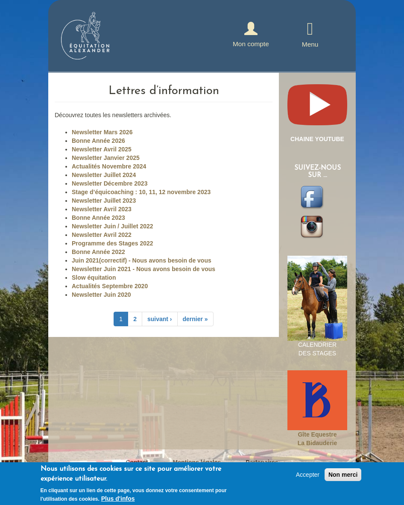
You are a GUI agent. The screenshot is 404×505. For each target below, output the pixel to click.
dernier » (195, 319)
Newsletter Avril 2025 (102, 149)
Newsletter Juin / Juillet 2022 (112, 226)
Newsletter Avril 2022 (102, 234)
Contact (137, 462)
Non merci (342, 476)
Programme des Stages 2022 (112, 243)
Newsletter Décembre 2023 (109, 183)
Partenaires (262, 462)
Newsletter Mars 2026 (102, 132)
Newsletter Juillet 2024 (104, 174)
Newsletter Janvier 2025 (106, 157)
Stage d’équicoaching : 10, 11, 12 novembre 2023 (141, 192)
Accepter (307, 476)
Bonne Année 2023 (98, 217)
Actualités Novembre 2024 (109, 166)
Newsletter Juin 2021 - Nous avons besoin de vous (143, 269)
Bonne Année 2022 (98, 251)
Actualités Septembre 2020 (110, 286)
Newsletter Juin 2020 (101, 294)
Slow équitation (94, 277)
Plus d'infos (118, 500)
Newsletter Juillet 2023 (104, 200)
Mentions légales (197, 462)
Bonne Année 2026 (98, 140)
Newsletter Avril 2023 (102, 209)
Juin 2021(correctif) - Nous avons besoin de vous (141, 260)
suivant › (159, 319)
